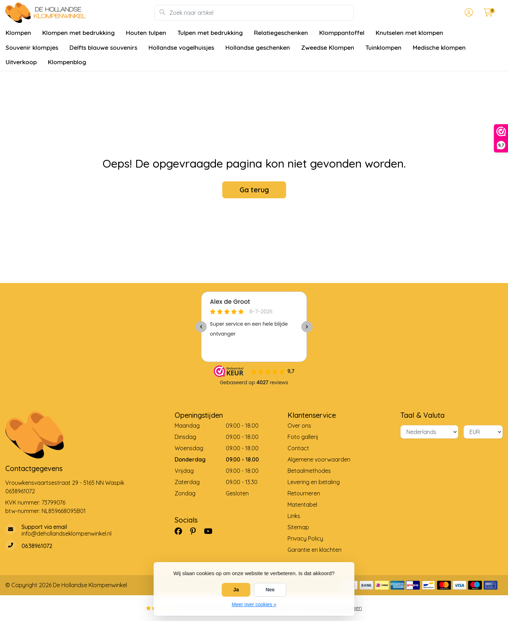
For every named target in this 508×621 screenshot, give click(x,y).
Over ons (299, 425)
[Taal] (429, 432)
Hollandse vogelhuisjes (181, 47)
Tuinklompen (383, 47)
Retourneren (304, 493)
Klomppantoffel (341, 32)
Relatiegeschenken (281, 32)
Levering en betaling (314, 482)
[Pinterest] (195, 531)
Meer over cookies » (254, 604)
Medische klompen (439, 47)
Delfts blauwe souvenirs (103, 47)
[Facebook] (181, 531)
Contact (298, 448)
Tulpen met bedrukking (210, 32)
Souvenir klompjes (32, 47)
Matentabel (302, 504)
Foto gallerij (303, 436)
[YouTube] (211, 531)
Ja (236, 589)
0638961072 (20, 491)
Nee (270, 589)
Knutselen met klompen (409, 32)
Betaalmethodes (309, 470)
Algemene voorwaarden (319, 459)
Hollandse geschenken (257, 47)
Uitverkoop (21, 62)
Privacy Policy (305, 538)
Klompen (18, 32)
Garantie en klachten (314, 549)
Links (294, 515)
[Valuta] (483, 432)
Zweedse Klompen (327, 47)
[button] (468, 12)
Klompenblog (67, 62)
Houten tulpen (146, 32)
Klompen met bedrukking (78, 32)
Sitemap (298, 527)
